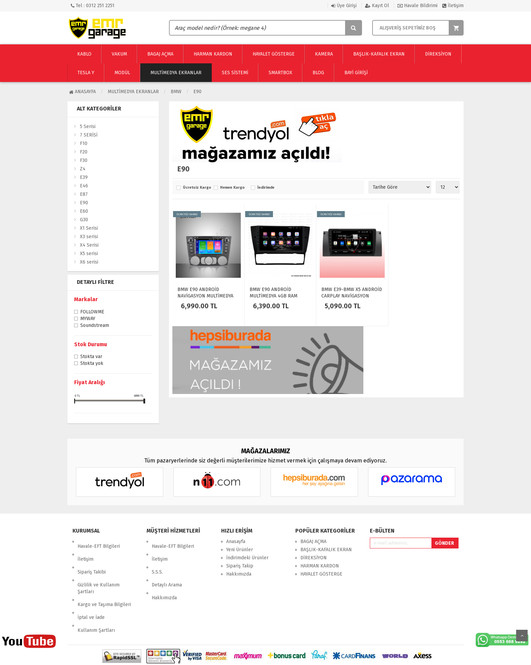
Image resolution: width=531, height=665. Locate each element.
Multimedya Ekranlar (133, 92)
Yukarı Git (522, 635)
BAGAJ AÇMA (313, 541)
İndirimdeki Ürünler (247, 558)
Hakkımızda (164, 574)
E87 (84, 194)
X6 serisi (89, 262)
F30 (83, 160)
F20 (83, 152)
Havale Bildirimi (418, 5)
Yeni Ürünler (239, 550)
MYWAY (87, 319)
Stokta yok (91, 363)
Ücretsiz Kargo (196, 188)
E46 (84, 186)
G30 (84, 220)
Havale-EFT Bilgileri (99, 541)
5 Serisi (87, 126)
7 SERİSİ (89, 135)
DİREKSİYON (313, 558)
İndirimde (265, 188)
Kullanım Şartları (96, 597)
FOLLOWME (92, 312)
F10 (83, 143)
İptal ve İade (91, 589)
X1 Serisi (89, 228)
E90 (197, 92)
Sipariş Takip (239, 566)
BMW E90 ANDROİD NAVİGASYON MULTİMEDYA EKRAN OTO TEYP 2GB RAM (206, 296)
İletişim (453, 5)
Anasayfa (82, 92)
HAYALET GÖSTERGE (321, 574)
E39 (84, 177)
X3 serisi (89, 237)
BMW (176, 92)
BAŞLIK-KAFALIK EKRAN (326, 550)
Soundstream (94, 326)
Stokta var (91, 357)
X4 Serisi (89, 245)
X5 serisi (89, 253)
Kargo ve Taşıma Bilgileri (104, 581)
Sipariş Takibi (92, 558)
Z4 (82, 169)
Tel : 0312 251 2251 (92, 5)
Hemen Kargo (232, 188)
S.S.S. (157, 558)
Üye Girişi (344, 5)
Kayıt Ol (377, 5)
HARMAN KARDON (319, 566)
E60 (84, 211)
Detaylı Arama (167, 566)
